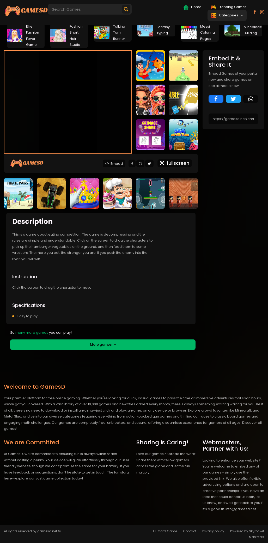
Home (193, 7)
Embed (114, 163)
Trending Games (229, 6)
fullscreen (174, 163)
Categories (227, 15)
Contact (189, 531)
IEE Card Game (165, 531)
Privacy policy (213, 531)
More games (103, 344)
